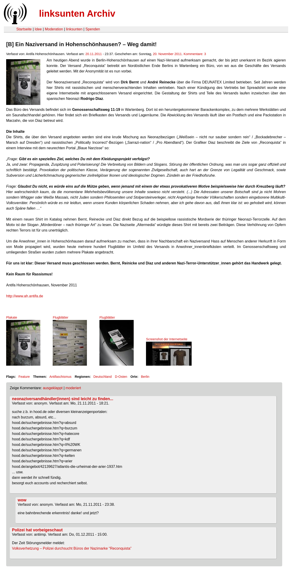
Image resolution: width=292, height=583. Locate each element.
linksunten (74, 29)
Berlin (145, 376)
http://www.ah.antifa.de (24, 296)
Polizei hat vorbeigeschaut (37, 530)
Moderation (54, 29)
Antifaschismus (60, 376)
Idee (38, 29)
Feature (24, 376)
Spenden (92, 29)
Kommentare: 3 (195, 54)
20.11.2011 (93, 54)
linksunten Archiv (77, 13)
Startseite (24, 29)
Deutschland (102, 376)
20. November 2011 (167, 54)
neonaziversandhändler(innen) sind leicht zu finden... (62, 399)
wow (22, 500)
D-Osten (121, 376)
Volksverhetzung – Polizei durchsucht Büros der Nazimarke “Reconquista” (72, 548)
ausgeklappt (53, 388)
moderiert (73, 388)
